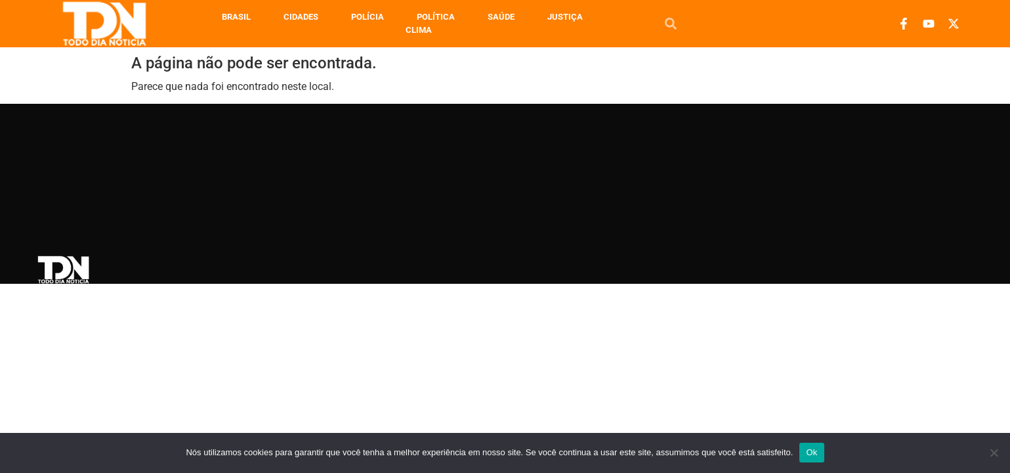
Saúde (501, 17)
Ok (811, 452)
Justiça (565, 17)
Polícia (367, 17)
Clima (419, 30)
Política (436, 17)
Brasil (236, 17)
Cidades (301, 17)
